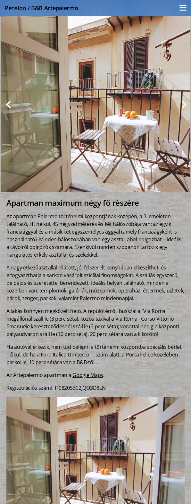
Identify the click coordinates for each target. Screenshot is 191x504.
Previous (8, 104)
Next (182, 104)
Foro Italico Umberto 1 (67, 354)
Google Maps (87, 375)
